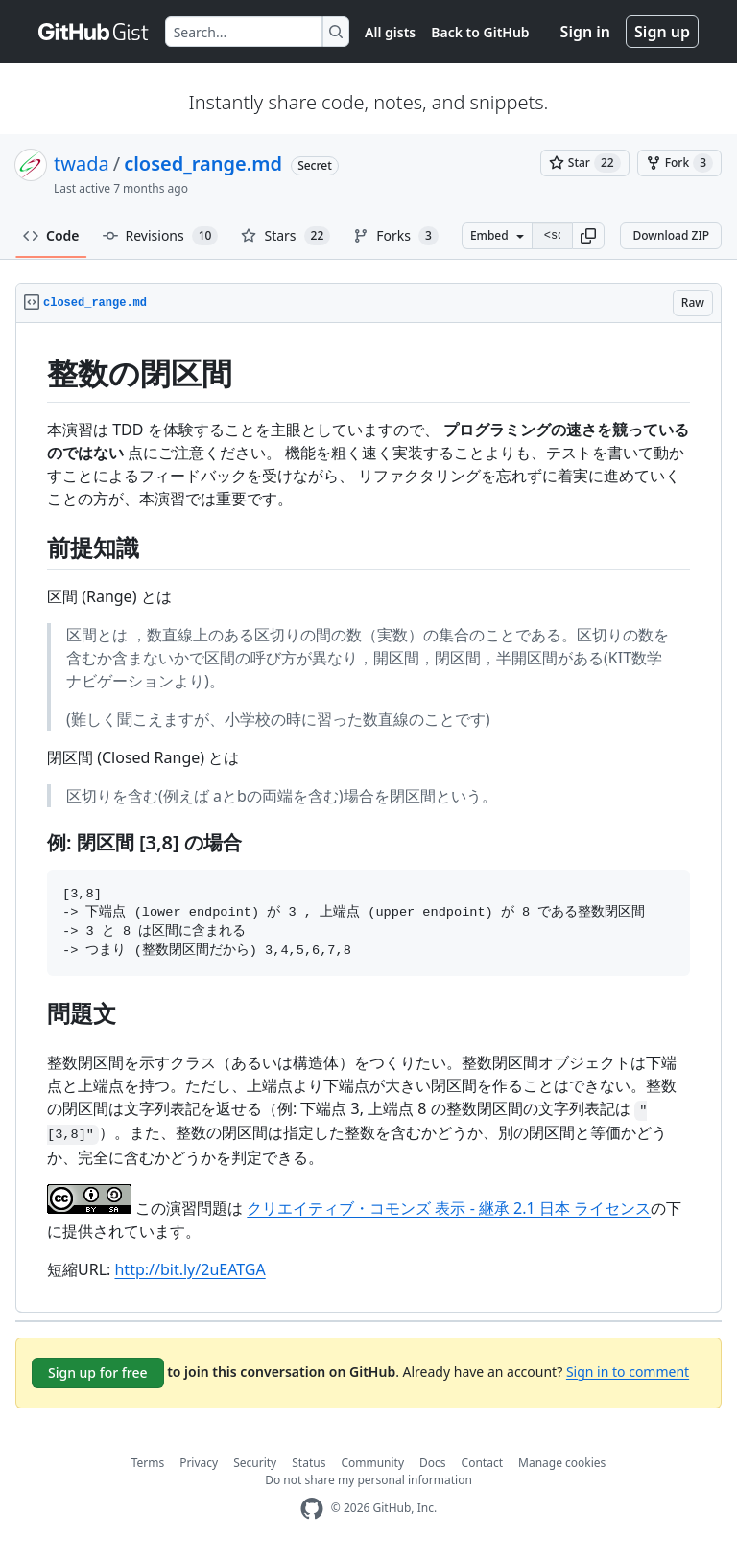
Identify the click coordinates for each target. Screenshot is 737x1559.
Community (372, 1462)
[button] (588, 235)
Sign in (585, 31)
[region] (368, 818)
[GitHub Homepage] (311, 1509)
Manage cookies (562, 1462)
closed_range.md (203, 163)
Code (51, 235)
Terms (148, 1462)
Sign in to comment (627, 1370)
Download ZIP (670, 235)
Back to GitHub (480, 32)
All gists (390, 32)
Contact (482, 1462)
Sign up (662, 31)
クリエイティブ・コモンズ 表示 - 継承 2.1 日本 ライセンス (449, 1208)
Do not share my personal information (368, 1480)
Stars (285, 235)
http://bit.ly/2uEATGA (189, 1269)
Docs (432, 1462)
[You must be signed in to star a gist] (585, 163)
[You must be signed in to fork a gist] (679, 163)
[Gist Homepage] (94, 31)
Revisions (161, 235)
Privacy (198, 1462)
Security (254, 1462)
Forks (396, 235)
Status (308, 1462)
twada (81, 163)
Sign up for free (98, 1372)
